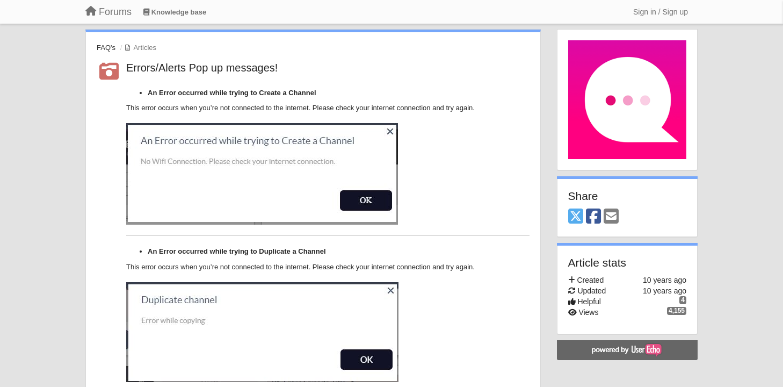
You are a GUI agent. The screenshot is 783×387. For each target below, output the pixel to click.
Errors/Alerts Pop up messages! (202, 68)
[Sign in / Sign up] (660, 12)
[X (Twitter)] (575, 216)
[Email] (611, 216)
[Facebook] (593, 216)
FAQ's (106, 48)
